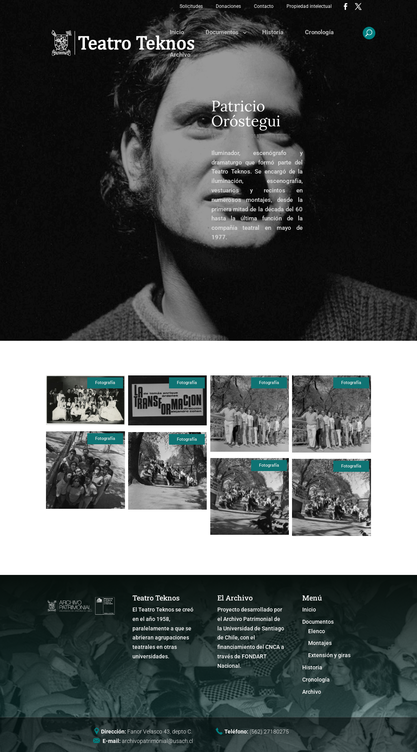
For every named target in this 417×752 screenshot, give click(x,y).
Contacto (264, 6)
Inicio (177, 32)
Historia (272, 32)
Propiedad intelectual (309, 6)
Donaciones (228, 6)
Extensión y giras (329, 655)
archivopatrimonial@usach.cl (157, 741)
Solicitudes (191, 6)
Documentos (222, 32)
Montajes (320, 643)
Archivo (180, 54)
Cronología (319, 32)
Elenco (316, 631)
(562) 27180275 (269, 731)
